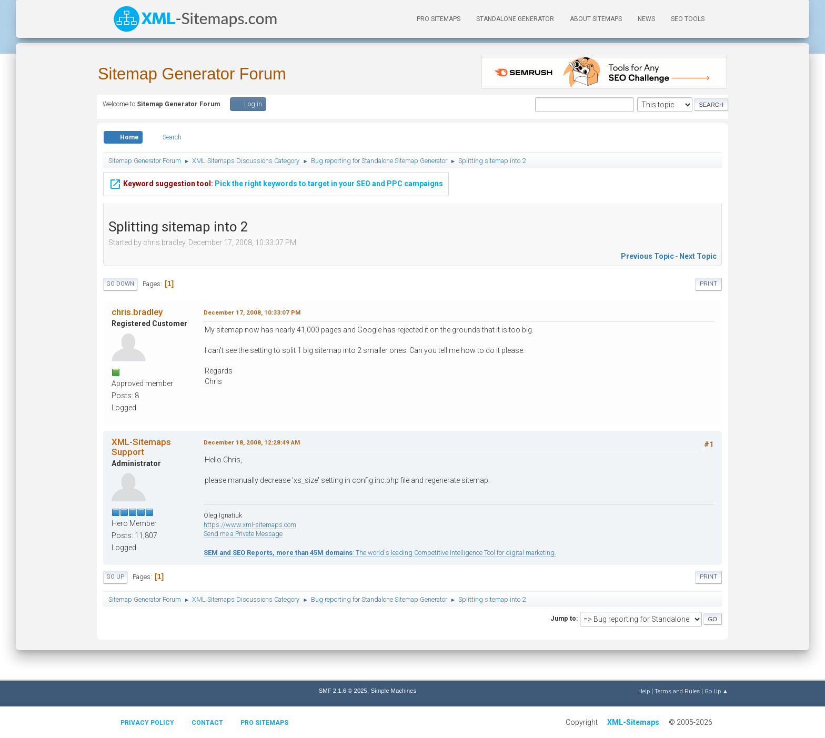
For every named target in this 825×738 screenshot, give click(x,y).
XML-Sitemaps (633, 722)
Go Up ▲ (716, 691)
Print (708, 283)
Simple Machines (393, 691)
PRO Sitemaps (438, 19)
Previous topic (647, 256)
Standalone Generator (515, 19)
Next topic (698, 256)
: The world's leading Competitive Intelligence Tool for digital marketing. (380, 553)
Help (644, 691)
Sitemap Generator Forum (192, 74)
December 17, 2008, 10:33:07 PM (252, 312)
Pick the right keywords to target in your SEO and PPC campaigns (276, 184)
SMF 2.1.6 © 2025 (343, 691)
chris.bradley (137, 312)
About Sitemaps (596, 19)
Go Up (115, 576)
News (646, 19)
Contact (207, 722)
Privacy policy (147, 722)
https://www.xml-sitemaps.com (250, 525)
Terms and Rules (677, 691)
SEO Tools (688, 19)
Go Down (120, 283)
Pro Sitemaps (264, 722)
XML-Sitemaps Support (141, 447)
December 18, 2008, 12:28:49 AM (252, 442)
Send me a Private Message (243, 534)
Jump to (563, 618)
